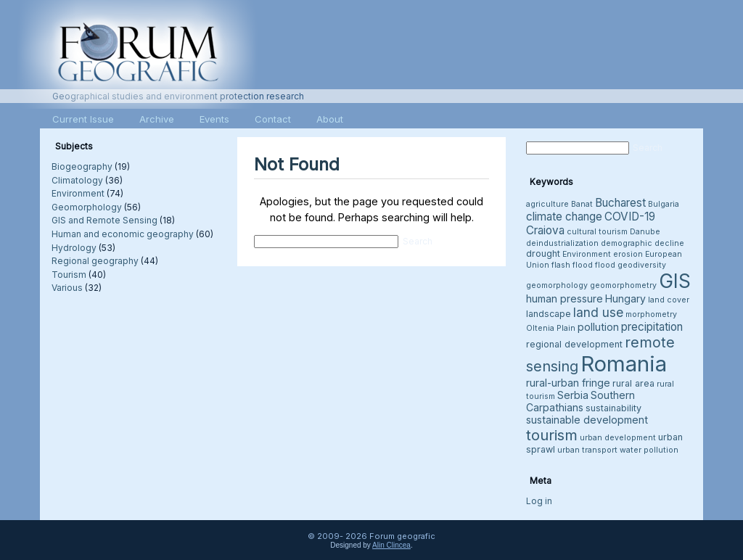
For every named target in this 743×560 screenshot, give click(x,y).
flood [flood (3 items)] (605, 265)
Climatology (77, 180)
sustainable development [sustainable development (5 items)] (587, 419)
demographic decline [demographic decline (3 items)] (642, 243)
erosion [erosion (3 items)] (628, 254)
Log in (539, 500)
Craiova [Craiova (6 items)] (545, 230)
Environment (78, 193)
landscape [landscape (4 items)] (548, 313)
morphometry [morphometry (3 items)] (651, 314)
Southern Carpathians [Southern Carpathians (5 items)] (580, 401)
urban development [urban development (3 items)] (618, 437)
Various (67, 287)
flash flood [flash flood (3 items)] (572, 265)
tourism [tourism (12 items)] (552, 435)
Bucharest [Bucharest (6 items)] (620, 203)
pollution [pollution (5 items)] (598, 327)
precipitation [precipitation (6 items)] (652, 327)
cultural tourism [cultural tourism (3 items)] (597, 231)
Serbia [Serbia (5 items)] (572, 395)
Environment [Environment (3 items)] (586, 254)
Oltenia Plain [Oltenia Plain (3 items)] (550, 328)
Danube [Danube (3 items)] (645, 231)
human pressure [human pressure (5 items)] (564, 298)
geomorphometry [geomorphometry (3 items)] (623, 285)
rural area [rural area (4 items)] (633, 383)
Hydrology (74, 247)
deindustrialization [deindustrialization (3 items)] (562, 243)
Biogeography (82, 166)
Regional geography (95, 260)
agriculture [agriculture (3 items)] (547, 204)
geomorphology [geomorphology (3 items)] (557, 285)
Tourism (69, 274)
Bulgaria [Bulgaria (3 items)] (663, 204)
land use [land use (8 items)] (598, 312)
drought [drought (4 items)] (543, 253)
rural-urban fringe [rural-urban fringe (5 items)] (568, 382)
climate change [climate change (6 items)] (564, 216)
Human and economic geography (123, 233)
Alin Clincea (391, 545)
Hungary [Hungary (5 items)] (625, 298)
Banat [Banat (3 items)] (582, 204)
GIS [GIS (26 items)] (675, 281)
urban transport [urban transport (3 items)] (587, 450)
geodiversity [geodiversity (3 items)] (641, 265)
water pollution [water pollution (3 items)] (649, 450)
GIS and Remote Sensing (104, 220)
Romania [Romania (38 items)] (623, 363)
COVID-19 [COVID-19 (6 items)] (629, 216)
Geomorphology (87, 207)
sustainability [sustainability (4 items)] (613, 408)
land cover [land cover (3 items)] (668, 300)
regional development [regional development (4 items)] (574, 344)
